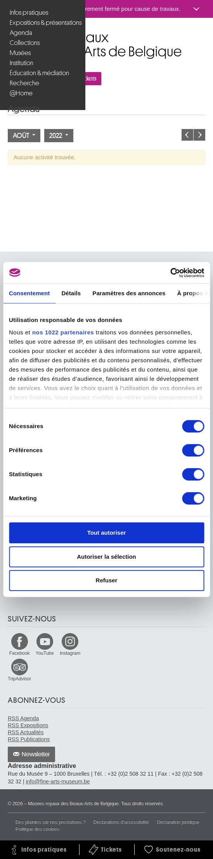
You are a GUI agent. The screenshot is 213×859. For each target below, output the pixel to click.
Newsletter (36, 754)
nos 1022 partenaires (63, 332)
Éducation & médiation (39, 73)
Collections (25, 43)
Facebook (19, 653)
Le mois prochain (199, 135)
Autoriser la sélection (106, 556)
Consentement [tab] (29, 293)
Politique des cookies (37, 829)
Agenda (21, 32)
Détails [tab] (71, 293)
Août (24, 135)
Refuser (107, 580)
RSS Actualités (26, 732)
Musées (20, 53)
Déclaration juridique (178, 822)
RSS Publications (29, 739)
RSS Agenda (23, 718)
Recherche (24, 83)
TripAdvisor (19, 679)
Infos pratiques (29, 12)
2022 (58, 135)
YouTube (45, 653)
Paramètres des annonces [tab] (128, 293)
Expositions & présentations (44, 22)
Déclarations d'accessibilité (121, 822)
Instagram (70, 653)
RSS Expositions (28, 725)
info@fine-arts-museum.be (58, 781)
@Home (21, 93)
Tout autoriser (106, 532)
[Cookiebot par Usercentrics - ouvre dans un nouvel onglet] (170, 273)
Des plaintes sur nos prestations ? (51, 822)
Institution (21, 63)
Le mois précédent (187, 135)
